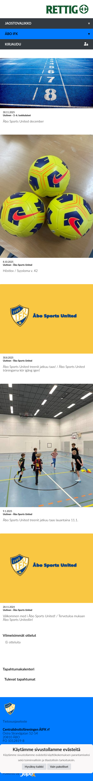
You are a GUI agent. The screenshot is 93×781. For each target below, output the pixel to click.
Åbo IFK (49, 34)
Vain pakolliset (59, 766)
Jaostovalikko (49, 23)
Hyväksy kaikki (34, 766)
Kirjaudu (46, 44)
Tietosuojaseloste (15, 721)
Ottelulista (11, 656)
